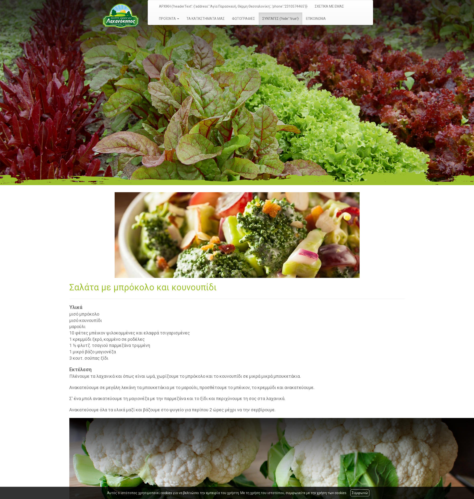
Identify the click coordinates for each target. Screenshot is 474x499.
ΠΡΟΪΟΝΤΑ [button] (169, 19)
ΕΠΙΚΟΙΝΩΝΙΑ (316, 19)
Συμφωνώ (360, 493)
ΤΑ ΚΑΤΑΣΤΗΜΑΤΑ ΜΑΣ (205, 19)
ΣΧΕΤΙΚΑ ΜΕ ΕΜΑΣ (329, 6)
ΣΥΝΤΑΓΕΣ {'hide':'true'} (280, 19)
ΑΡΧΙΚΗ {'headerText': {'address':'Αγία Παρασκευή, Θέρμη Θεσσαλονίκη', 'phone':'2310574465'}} (233, 6)
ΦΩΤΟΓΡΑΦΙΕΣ (243, 19)
